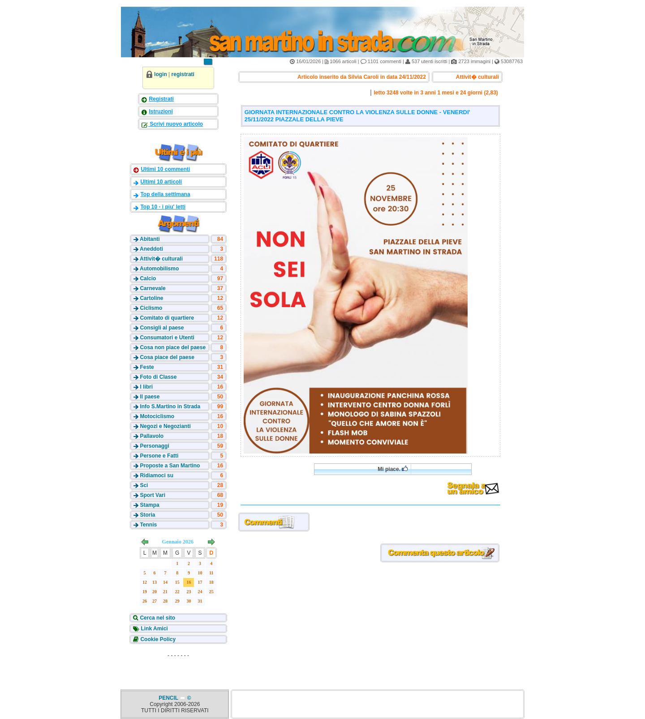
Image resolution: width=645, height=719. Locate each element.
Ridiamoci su (156, 475)
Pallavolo (151, 436)
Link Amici (153, 628)
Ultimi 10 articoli (161, 182)
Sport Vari (152, 495)
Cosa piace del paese (167, 357)
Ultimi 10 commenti (165, 169)
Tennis (148, 525)
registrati (183, 74)
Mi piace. (393, 469)
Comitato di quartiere (167, 318)
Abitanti (150, 239)
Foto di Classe (158, 377)
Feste (147, 367)
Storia (147, 515)
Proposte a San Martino (170, 465)
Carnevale (152, 288)
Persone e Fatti (159, 456)
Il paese (149, 397)
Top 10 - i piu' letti (162, 207)
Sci (144, 485)
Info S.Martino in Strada (170, 406)
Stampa (149, 505)
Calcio (148, 278)
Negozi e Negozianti (165, 426)
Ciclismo (151, 308)
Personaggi (154, 446)
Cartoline (151, 298)
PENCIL (169, 698)
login (160, 74)
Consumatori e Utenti (167, 337)
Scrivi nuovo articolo (175, 124)
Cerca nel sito (156, 618)
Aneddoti (151, 249)
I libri (146, 387)
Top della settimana (165, 194)
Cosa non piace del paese (173, 347)
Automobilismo (159, 268)
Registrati (161, 99)
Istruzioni (160, 111)
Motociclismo (157, 416)
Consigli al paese (162, 328)
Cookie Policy (157, 639)
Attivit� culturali (161, 259)
